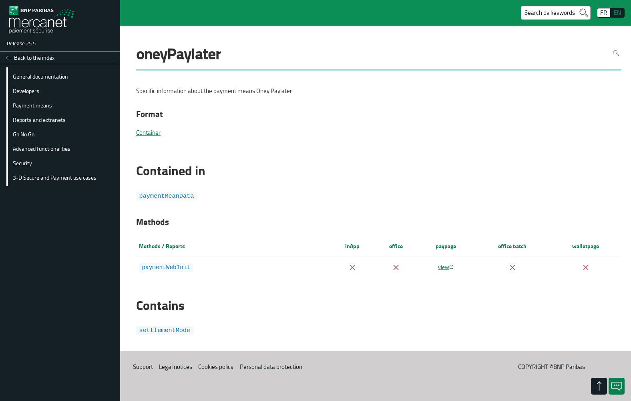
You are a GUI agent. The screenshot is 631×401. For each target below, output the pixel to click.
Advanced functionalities (41, 148)
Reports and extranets (39, 119)
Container (148, 132)
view (443, 267)
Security (22, 163)
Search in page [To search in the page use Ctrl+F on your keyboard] (616, 53)
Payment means (32, 105)
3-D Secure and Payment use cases (54, 177)
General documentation (40, 76)
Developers (26, 91)
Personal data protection (271, 366)
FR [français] (603, 12)
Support (143, 366)
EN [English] (617, 12)
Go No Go (23, 134)
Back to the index (34, 57)
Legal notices (175, 366)
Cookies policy (215, 366)
